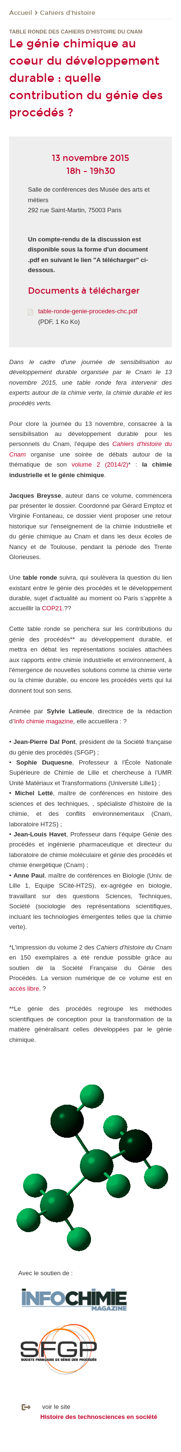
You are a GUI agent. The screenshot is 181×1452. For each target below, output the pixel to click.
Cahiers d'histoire (67, 13)
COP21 (52, 608)
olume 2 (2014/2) (101, 464)
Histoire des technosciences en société (98, 1416)
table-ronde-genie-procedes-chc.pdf (87, 311)
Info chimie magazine (43, 721)
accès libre (24, 988)
